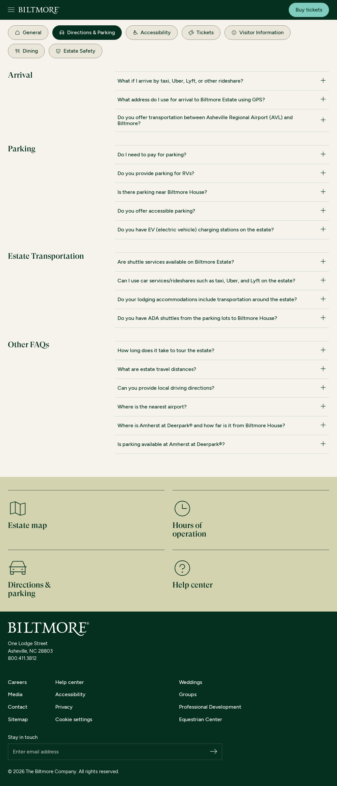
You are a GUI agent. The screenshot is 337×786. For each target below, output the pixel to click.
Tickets (201, 32)
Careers (17, 682)
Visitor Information (257, 32)
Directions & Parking (87, 32)
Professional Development (210, 707)
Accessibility (152, 32)
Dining (26, 51)
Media (15, 694)
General (28, 32)
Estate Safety (75, 51)
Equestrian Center (200, 719)
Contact (17, 707)
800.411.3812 (22, 658)
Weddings (190, 682)
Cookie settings (73, 719)
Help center (69, 682)
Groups (187, 694)
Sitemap (18, 719)
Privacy (64, 707)
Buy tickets (309, 10)
